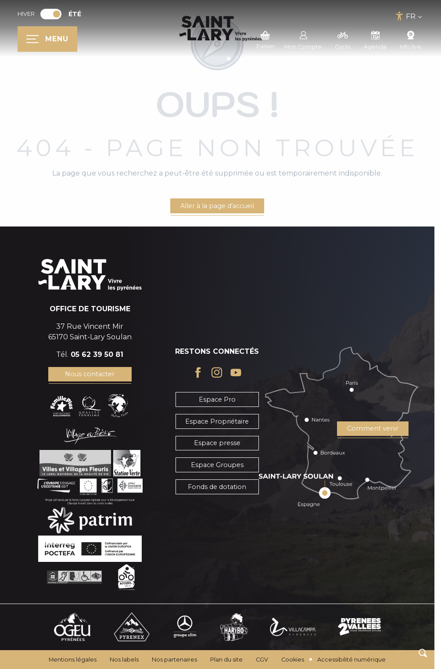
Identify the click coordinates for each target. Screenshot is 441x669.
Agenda (375, 39)
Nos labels (124, 659)
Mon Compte (303, 39)
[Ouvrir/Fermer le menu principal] (47, 39)
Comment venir (372, 428)
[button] (423, 653)
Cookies (292, 659)
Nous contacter (90, 374)
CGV (262, 659)
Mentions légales (73, 659)
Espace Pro (217, 399)
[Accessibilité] (399, 16)
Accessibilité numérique (351, 659)
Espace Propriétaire (217, 421)
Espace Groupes (217, 465)
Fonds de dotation (217, 487)
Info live (410, 39)
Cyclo (343, 39)
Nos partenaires (174, 659)
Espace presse (217, 443)
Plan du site (226, 659)
